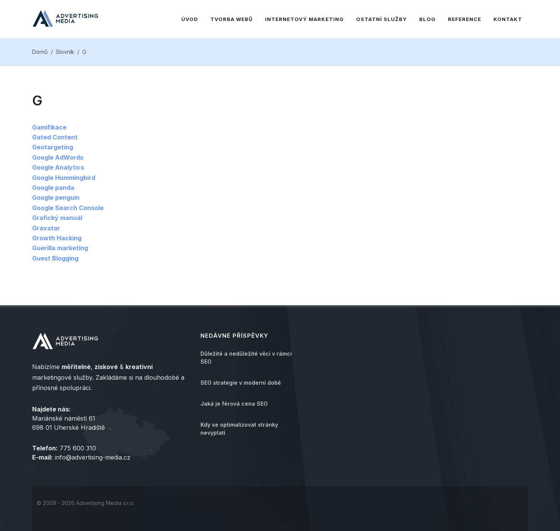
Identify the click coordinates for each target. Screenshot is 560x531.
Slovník (65, 52)
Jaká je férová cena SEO (234, 403)
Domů (40, 52)
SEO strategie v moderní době (240, 382)
